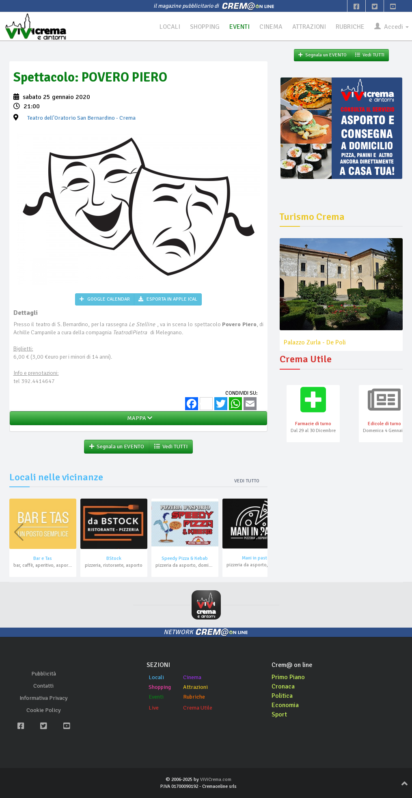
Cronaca (283, 686)
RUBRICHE (350, 27)
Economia (285, 705)
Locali (156, 677)
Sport (279, 714)
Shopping (160, 687)
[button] (257, 532)
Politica (282, 696)
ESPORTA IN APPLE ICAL (167, 299)
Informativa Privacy (43, 698)
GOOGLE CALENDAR (105, 299)
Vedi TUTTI (171, 446)
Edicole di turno (384, 424)
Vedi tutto (246, 481)
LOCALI (168, 27)
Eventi (156, 696)
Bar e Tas (42, 558)
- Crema (81, 117)
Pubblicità (43, 673)
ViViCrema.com (215, 779)
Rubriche (194, 696)
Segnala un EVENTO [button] (116, 446)
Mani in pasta (256, 558)
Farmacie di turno (313, 424)
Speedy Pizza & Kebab (185, 558)
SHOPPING (204, 27)
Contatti (43, 685)
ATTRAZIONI (309, 27)
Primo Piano (288, 677)
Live (154, 707)
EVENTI (239, 27)
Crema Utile (197, 707)
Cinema (192, 677)
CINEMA (270, 27)
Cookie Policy (43, 710)
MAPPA (138, 418)
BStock (113, 558)
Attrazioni (195, 687)
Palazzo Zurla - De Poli (315, 342)
